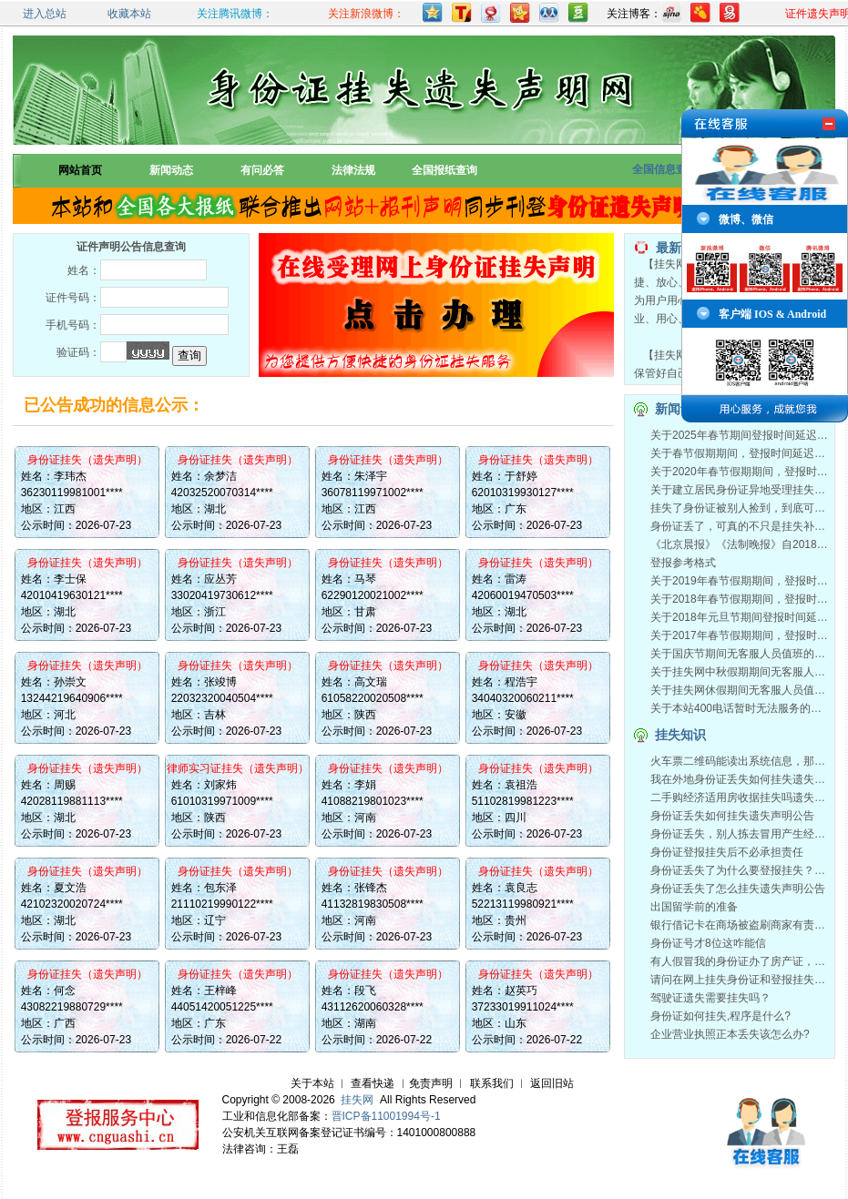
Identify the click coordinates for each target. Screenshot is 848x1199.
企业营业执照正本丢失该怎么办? (730, 1034)
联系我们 (492, 1083)
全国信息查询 (665, 169)
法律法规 (353, 170)
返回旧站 (552, 1083)
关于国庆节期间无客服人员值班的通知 (743, 653)
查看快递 (372, 1083)
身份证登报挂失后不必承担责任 (726, 852)
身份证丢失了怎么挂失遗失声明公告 (737, 888)
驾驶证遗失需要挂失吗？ (710, 997)
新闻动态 (171, 170)
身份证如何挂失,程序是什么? (720, 1016)
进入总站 (44, 13)
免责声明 (431, 1083)
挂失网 (357, 1099)
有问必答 (262, 170)
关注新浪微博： (366, 13)
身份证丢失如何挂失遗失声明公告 (732, 815)
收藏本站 (129, 13)
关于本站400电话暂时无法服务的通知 (741, 708)
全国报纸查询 (444, 170)
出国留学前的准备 (694, 906)
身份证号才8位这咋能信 (708, 943)
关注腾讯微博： (235, 13)
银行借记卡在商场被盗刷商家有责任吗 (743, 925)
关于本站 (312, 1083)
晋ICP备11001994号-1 (386, 1116)
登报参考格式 (683, 562)
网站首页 (80, 170)
